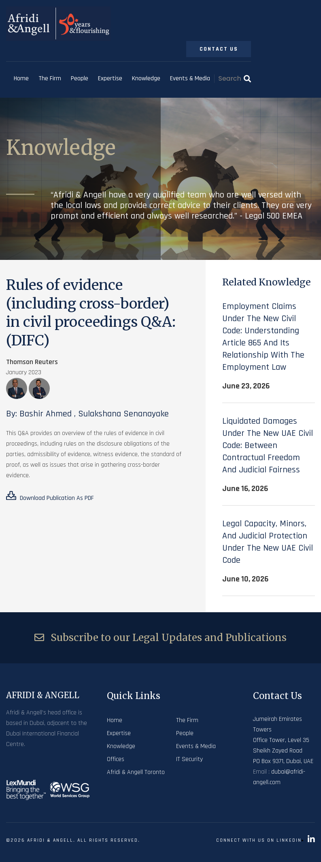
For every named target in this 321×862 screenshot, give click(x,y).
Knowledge (146, 78)
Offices (115, 759)
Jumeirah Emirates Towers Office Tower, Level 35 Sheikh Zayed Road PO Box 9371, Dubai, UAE (283, 740)
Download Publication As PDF (50, 496)
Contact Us (219, 49)
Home (21, 78)
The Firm (49, 78)
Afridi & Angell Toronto (136, 772)
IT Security (189, 759)
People (79, 78)
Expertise (110, 78)
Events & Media (190, 78)
